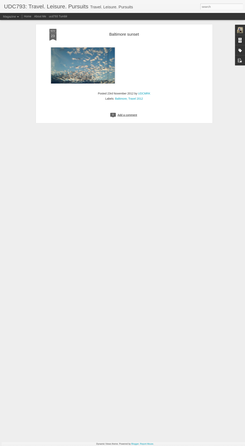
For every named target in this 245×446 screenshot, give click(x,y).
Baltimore (121, 64)
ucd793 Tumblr (58, 16)
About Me (40, 16)
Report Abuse (146, 444)
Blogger (135, 444)
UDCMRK (144, 59)
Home (27, 16)
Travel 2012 (135, 64)
